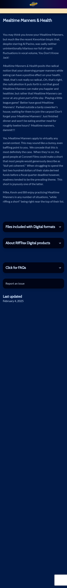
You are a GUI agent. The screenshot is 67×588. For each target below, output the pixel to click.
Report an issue (15, 283)
